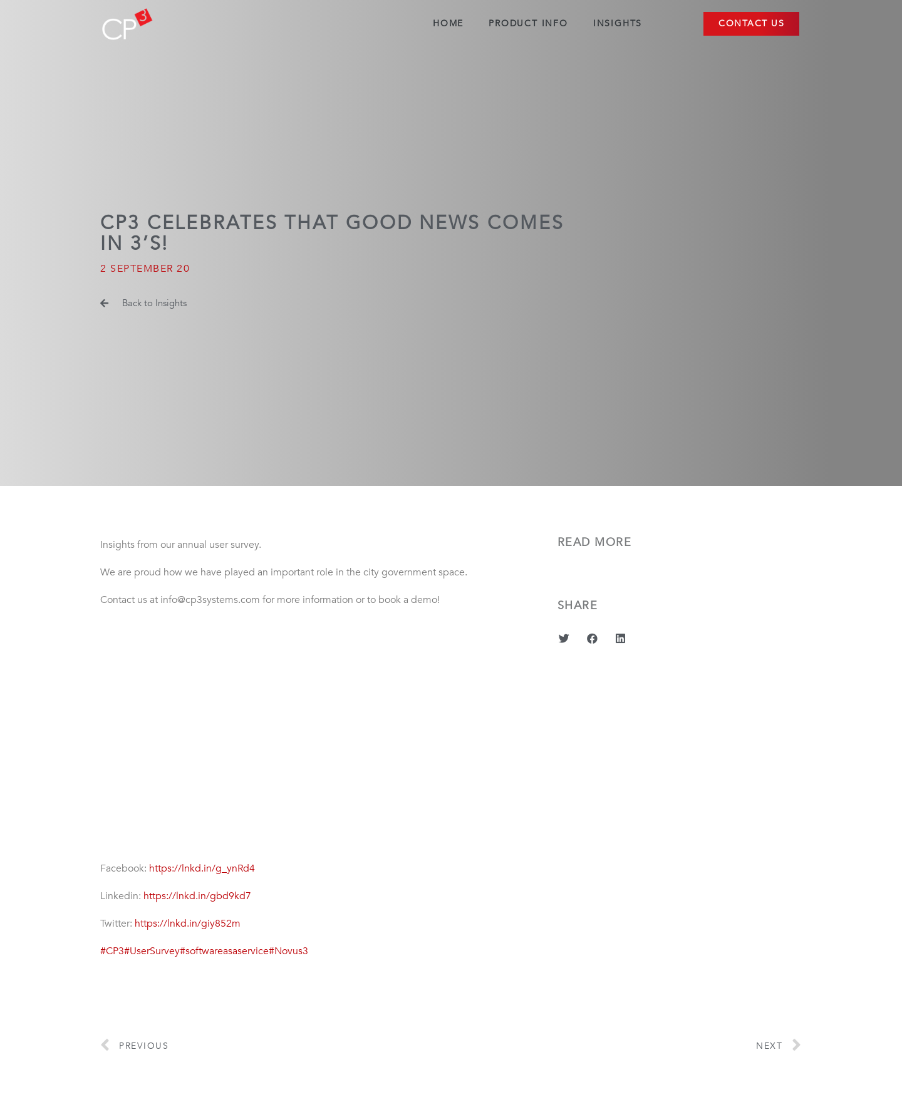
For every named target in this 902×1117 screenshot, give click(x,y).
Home (448, 23)
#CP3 (112, 951)
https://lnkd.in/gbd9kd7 (197, 896)
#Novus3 (288, 951)
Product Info (528, 23)
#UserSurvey (152, 951)
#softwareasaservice (224, 951)
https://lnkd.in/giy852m (188, 923)
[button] (751, 24)
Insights (617, 23)
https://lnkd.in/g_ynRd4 (202, 868)
